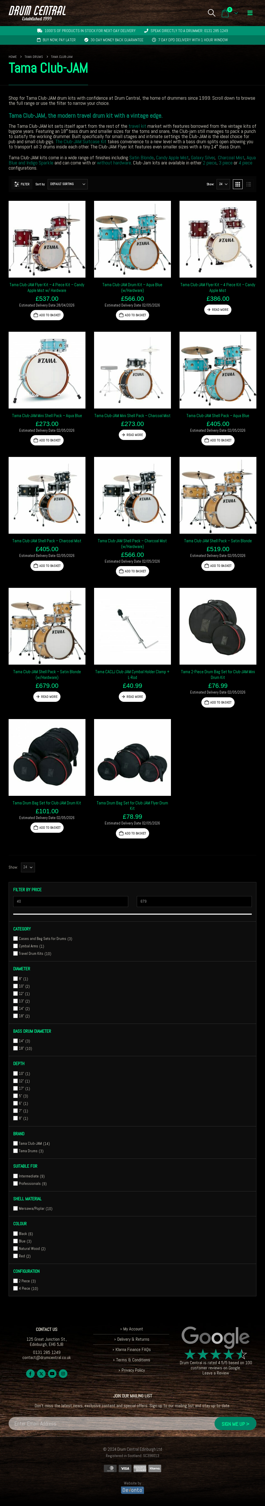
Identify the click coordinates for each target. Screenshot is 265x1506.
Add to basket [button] (50, 315)
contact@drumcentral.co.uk (46, 1357)
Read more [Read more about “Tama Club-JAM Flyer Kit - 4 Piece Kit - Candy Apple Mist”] (220, 309)
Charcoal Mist (231, 157)
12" (21, 993)
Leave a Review (215, 1373)
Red (22, 1256)
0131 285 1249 (47, 1352)
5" (20, 1095)
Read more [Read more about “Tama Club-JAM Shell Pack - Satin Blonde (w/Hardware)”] (49, 696)
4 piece (245, 162)
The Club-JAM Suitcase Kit (80, 141)
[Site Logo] (37, 13)
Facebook (30, 1373)
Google (234, 1368)
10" (21, 986)
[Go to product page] (47, 239)
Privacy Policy (133, 1370)
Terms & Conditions (133, 1360)
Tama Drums (28, 1150)
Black (23, 1233)
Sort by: (40, 184)
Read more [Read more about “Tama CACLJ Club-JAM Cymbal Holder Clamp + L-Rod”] (134, 696)
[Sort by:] (68, 184)
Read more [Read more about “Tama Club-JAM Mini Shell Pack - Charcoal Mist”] (134, 435)
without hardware (114, 162)
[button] (211, 13)
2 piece (210, 162)
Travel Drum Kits (31, 953)
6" (20, 1103)
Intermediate (29, 1176)
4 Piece (24, 1288)
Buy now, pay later (59, 39)
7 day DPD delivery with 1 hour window (193, 39)
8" (20, 978)
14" (21, 1008)
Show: (210, 184)
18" (21, 1016)
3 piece (226, 162)
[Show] (223, 184)
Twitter (41, 1373)
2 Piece (24, 1281)
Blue (22, 1241)
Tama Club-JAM (30, 1143)
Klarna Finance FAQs (133, 1349)
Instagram (63, 1373)
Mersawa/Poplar (31, 1208)
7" (20, 1110)
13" (21, 1001)
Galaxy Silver (203, 157)
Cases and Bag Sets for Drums (42, 938)
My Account (133, 1329)
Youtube (52, 1373)
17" (21, 1088)
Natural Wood (29, 1248)
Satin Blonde (141, 157)
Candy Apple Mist (172, 157)
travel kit (137, 126)
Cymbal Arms (28, 946)
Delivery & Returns (133, 1339)
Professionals (30, 1183)
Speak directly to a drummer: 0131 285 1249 (189, 30)
